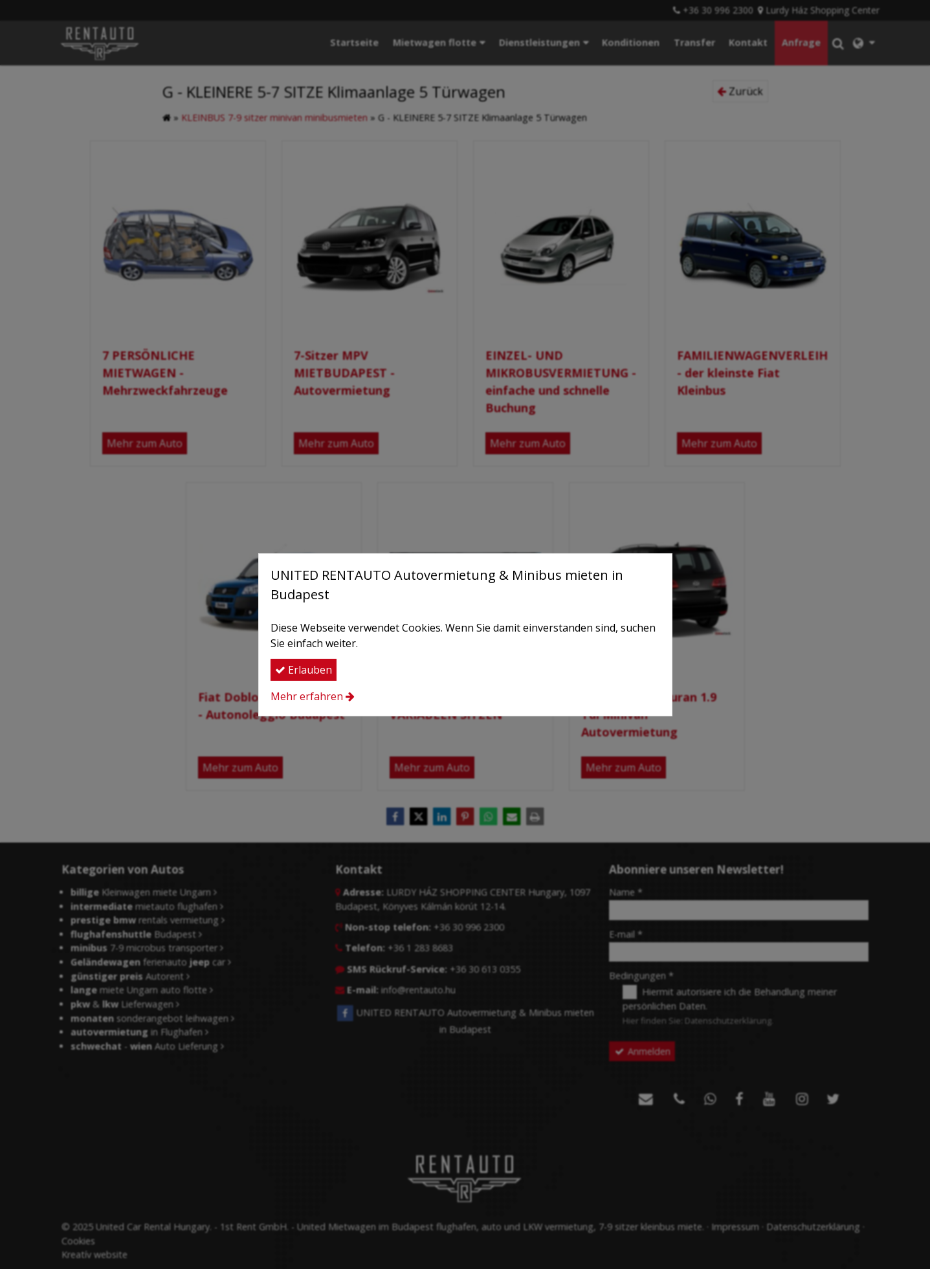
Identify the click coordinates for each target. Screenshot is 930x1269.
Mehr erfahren (307, 696)
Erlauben (303, 670)
